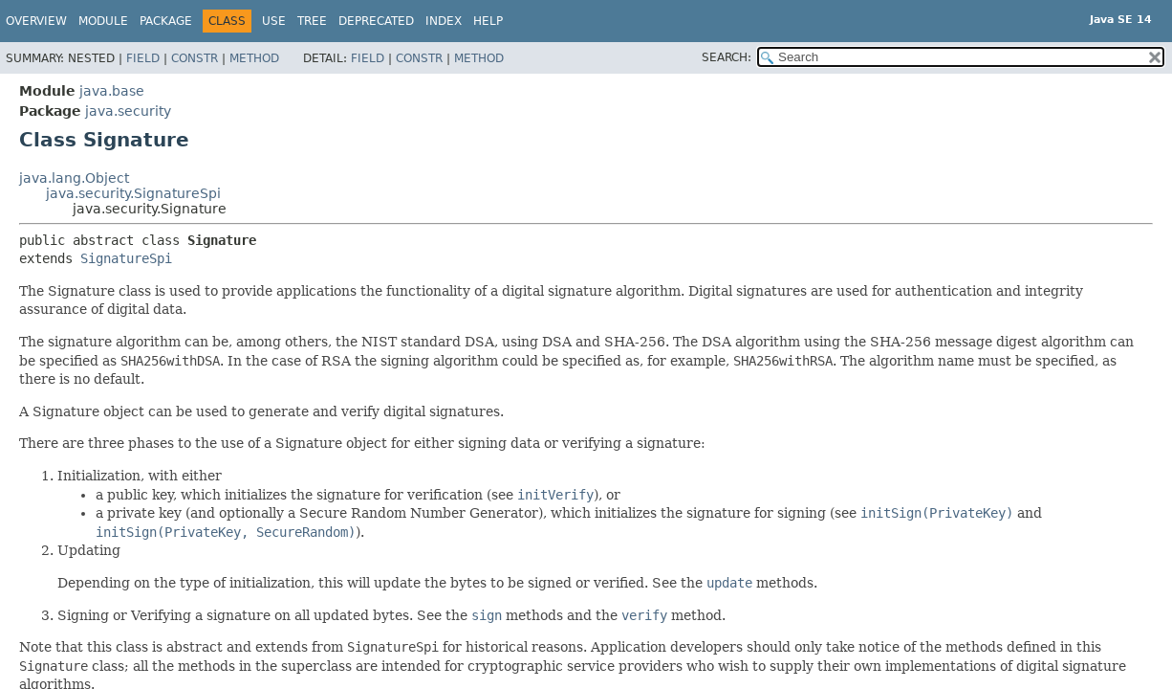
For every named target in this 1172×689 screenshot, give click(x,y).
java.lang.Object (74, 178)
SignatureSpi (126, 258)
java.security (128, 111)
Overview (36, 21)
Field (143, 58)
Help (488, 21)
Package (166, 21)
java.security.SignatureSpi (133, 193)
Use (274, 21)
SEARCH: (726, 57)
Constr (194, 58)
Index (443, 21)
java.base (111, 91)
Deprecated (376, 21)
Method (254, 58)
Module (103, 21)
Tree (312, 21)
